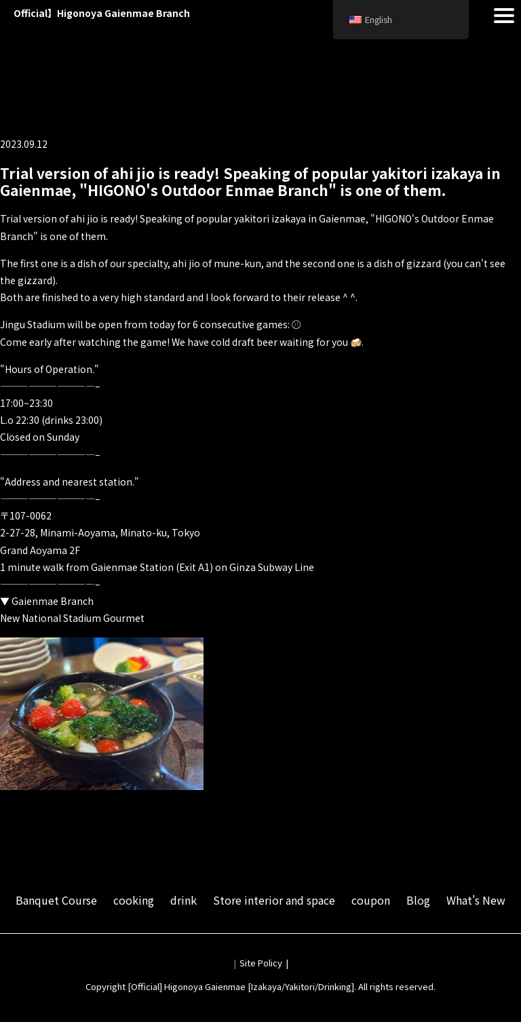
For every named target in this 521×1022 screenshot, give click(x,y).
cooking (133, 900)
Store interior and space (274, 900)
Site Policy (260, 962)
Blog (418, 900)
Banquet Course (56, 900)
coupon (370, 900)
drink (183, 900)
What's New (475, 900)
